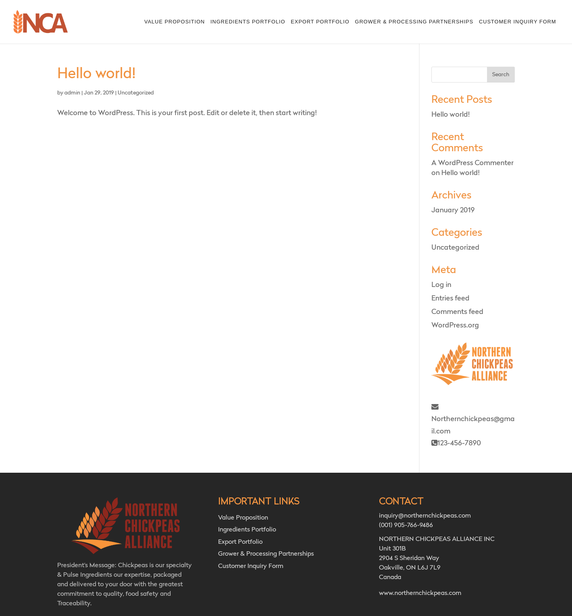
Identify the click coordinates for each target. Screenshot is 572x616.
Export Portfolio (320, 22)
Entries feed (450, 298)
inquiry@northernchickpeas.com (425, 516)
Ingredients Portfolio (248, 22)
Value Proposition (174, 22)
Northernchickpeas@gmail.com (473, 419)
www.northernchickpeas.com (420, 593)
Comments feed (457, 312)
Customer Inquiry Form (517, 22)
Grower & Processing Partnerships (414, 22)
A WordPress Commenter (472, 163)
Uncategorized (136, 93)
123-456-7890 (456, 443)
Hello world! (96, 74)
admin (72, 93)
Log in (441, 285)
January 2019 (453, 210)
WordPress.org (455, 325)
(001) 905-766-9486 (406, 525)
